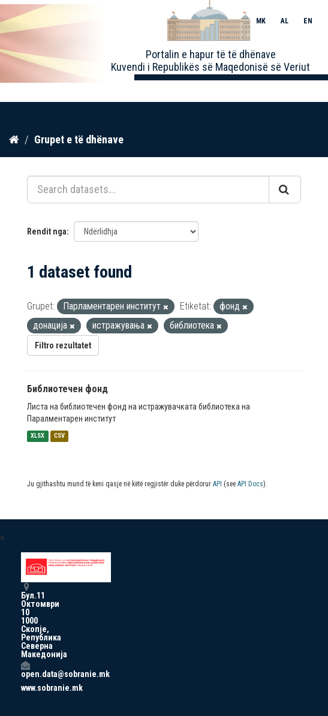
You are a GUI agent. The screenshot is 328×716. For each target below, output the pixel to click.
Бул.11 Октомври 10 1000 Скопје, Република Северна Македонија (25, 620)
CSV (59, 436)
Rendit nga (47, 231)
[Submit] (285, 189)
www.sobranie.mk (25, 688)
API (217, 484)
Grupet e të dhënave (79, 139)
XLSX (37, 436)
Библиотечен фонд (67, 389)
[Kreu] (14, 140)
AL (284, 21)
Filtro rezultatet (63, 345)
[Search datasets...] (148, 189)
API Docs (250, 484)
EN (307, 21)
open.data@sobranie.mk (25, 669)
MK (261, 21)
